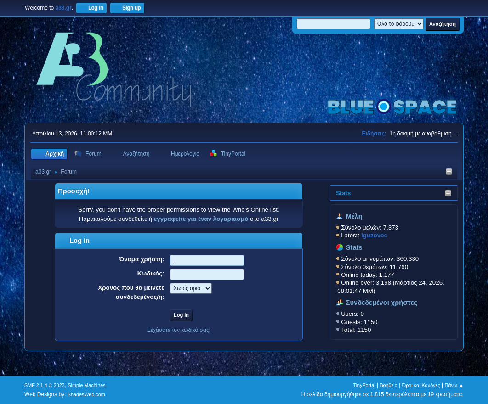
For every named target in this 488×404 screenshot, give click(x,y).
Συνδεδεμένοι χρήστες (382, 302)
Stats (343, 193)
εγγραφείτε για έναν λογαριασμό (201, 218)
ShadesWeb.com (86, 394)
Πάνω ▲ (454, 385)
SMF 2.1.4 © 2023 (44, 385)
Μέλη (354, 216)
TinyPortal (364, 385)
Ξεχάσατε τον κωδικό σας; (178, 330)
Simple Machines (86, 385)
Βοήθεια (388, 385)
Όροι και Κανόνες (421, 385)
